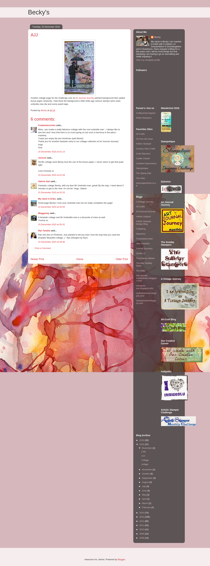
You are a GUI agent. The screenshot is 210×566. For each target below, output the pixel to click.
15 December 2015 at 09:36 (51, 242)
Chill (143, 451)
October (146, 473)
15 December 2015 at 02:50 (51, 207)
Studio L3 (140, 253)
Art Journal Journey (84, 98)
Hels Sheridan (143, 243)
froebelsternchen (47, 125)
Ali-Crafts (140, 206)
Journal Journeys (144, 248)
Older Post (122, 259)
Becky (157, 37)
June (144, 490)
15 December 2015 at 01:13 (51, 151)
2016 (142, 440)
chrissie (42, 158)
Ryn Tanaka (44, 230)
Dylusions (140, 234)
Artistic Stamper (143, 143)
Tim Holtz (140, 178)
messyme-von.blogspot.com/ (145, 287)
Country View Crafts (145, 148)
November (147, 469)
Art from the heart (144, 139)
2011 (142, 525)
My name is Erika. (47, 199)
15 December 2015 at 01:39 (51, 175)
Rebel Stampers (144, 118)
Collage (145, 460)
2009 (142, 534)
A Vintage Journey (145, 201)
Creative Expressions (146, 163)
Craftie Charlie (143, 158)
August (145, 482)
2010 (142, 529)
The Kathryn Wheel (145, 258)
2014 (142, 512)
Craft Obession (143, 153)
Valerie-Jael (44, 181)
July (144, 486)
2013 (142, 517)
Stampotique (142, 168)
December (147, 448)
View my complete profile (148, 60)
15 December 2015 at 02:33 (51, 192)
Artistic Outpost (143, 216)
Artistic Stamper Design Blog (143, 222)
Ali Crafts (140, 134)
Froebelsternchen (144, 238)
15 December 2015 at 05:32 (51, 224)
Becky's (39, 12)
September (147, 478)
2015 (142, 444)
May (144, 495)
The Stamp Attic (143, 173)
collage (144, 464)
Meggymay (43, 213)
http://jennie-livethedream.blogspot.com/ (146, 278)
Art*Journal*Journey (145, 211)
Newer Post (37, 259)
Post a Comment (43, 248)
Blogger (121, 559)
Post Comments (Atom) (86, 267)
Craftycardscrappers (146, 113)
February (146, 507)
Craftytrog (141, 229)
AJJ (143, 456)
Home (79, 259)
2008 (142, 538)
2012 (142, 521)
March (145, 503)
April (144, 499)
